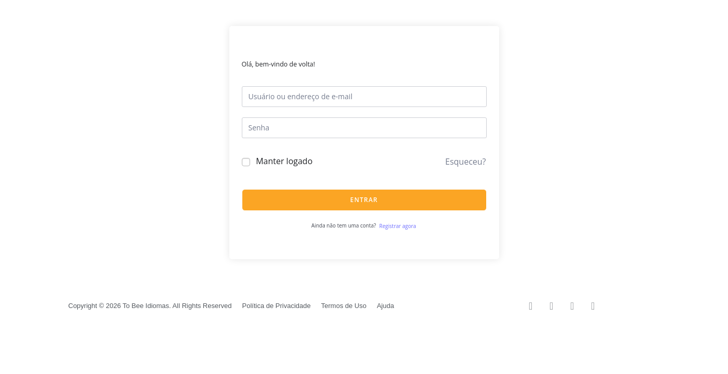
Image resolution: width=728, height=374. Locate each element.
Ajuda (385, 306)
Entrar (364, 199)
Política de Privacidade (276, 306)
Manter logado (284, 161)
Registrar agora (397, 226)
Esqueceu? (465, 161)
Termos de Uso (343, 306)
